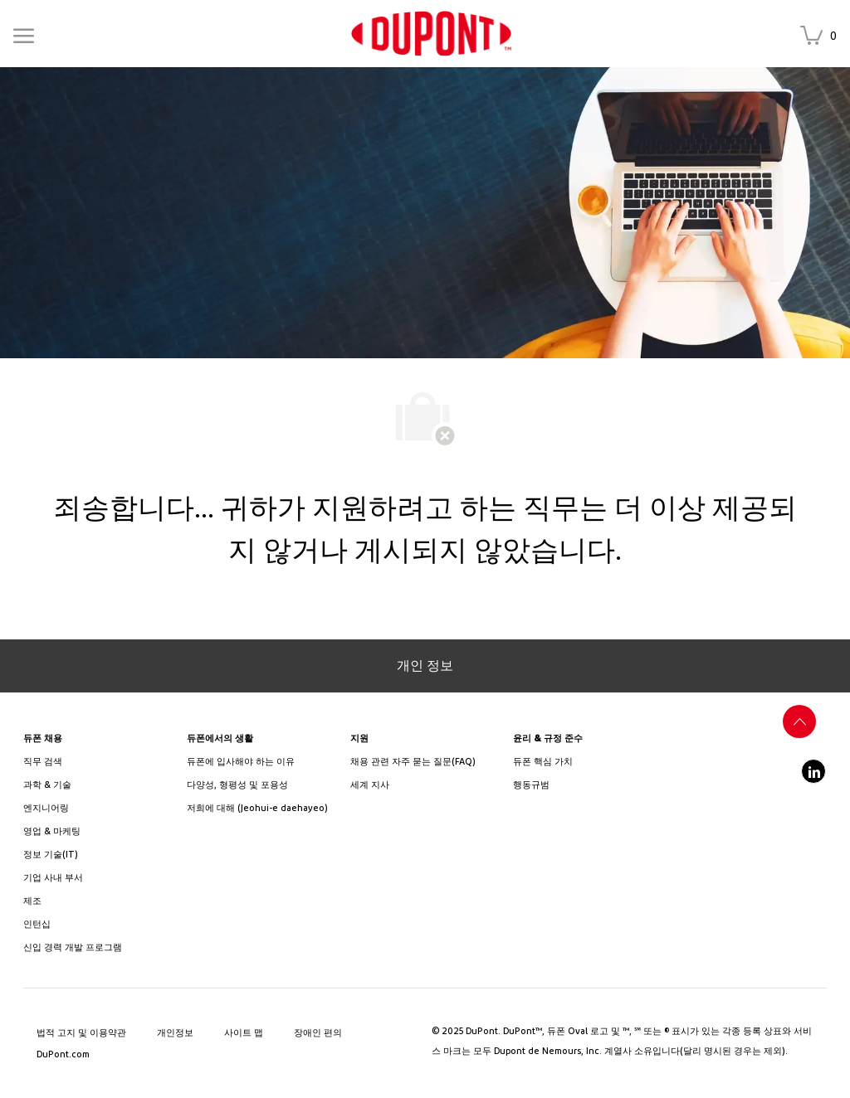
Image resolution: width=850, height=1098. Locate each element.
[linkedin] (813, 771)
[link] (431, 33)
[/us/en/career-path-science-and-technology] (98, 785)
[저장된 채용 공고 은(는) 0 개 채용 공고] (821, 37)
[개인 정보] (425, 665)
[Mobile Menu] (23, 32)
